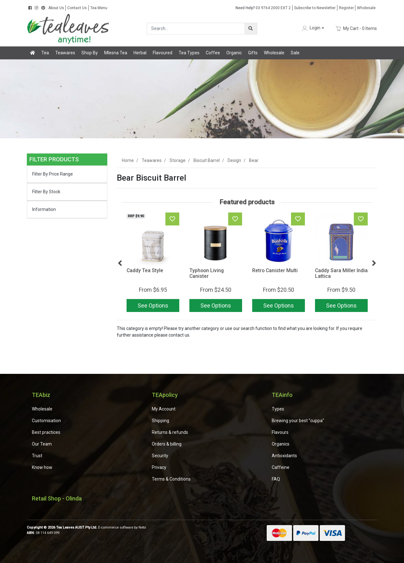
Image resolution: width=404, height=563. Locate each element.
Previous (120, 263)
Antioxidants (284, 455)
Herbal (140, 52)
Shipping (160, 420)
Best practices (46, 432)
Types (278, 408)
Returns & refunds (170, 432)
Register (346, 8)
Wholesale (366, 8)
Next (374, 263)
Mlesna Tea (115, 52)
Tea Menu (98, 8)
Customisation (46, 420)
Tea (45, 52)
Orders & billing (166, 443)
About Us (56, 8)
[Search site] (250, 28)
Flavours (280, 432)
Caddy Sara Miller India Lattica (341, 273)
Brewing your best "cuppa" (298, 420)
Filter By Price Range (52, 174)
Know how (42, 467)
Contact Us (77, 8)
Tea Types (189, 52)
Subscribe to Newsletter (315, 8)
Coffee (213, 52)
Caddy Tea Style (145, 270)
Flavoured (162, 52)
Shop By (89, 52)
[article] (153, 263)
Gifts (253, 52)
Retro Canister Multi (275, 270)
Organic (234, 52)
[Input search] (196, 28)
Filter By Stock (46, 191)
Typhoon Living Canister (206, 273)
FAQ (276, 479)
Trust (37, 455)
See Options (153, 305)
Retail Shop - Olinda (57, 498)
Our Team (42, 443)
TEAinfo (282, 395)
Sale (295, 52)
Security (160, 455)
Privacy (159, 467)
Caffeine (280, 467)
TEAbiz (41, 395)
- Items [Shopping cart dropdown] (356, 28)
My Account (163, 408)
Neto (142, 527)
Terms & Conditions (171, 479)
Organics (280, 443)
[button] (312, 28)
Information (44, 209)
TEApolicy (165, 395)
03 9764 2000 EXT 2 (263, 8)
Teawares (65, 52)
